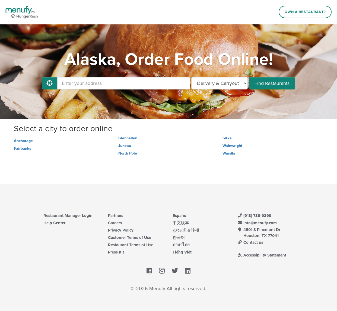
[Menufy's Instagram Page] (162, 271)
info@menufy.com (257, 222)
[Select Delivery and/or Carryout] (219, 83)
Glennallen (127, 138)
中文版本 (181, 222)
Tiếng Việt (182, 252)
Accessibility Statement (261, 255)
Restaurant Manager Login (68, 215)
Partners (115, 215)
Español (180, 215)
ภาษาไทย (181, 244)
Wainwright (232, 145)
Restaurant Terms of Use (130, 244)
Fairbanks (22, 148)
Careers (115, 222)
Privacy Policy (120, 230)
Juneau (124, 145)
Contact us (250, 242)
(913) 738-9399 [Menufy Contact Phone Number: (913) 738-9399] (254, 215)
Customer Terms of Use (129, 237)
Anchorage (23, 141)
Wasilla (228, 153)
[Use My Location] (50, 83)
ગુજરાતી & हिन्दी (186, 230)
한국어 (179, 237)
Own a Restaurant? (305, 12)
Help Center (54, 222)
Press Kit (116, 252)
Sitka (227, 138)
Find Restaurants (272, 83)
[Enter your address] (123, 83)
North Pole (127, 153)
